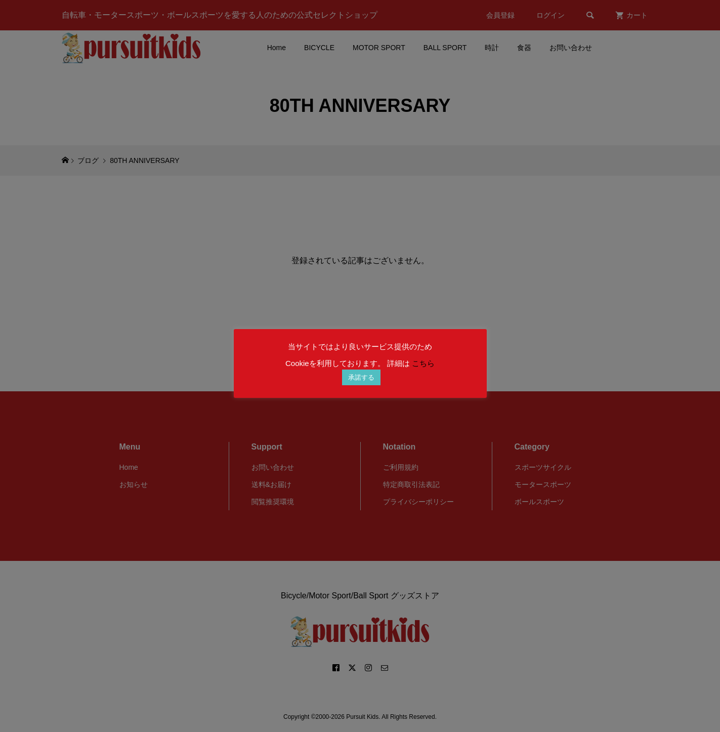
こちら (423, 363)
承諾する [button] (361, 377)
